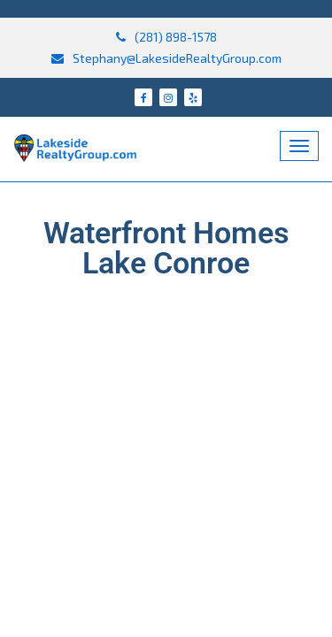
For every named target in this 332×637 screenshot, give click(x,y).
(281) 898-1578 (166, 36)
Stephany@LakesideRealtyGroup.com (166, 57)
